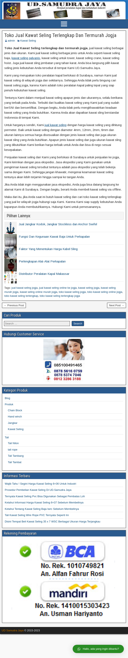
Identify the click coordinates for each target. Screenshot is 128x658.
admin (11, 40)
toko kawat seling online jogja (104, 291)
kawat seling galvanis (26, 58)
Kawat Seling (28, 40)
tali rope (12, 449)
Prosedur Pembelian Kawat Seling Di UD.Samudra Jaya (38, 489)
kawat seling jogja (89, 287)
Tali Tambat (14, 462)
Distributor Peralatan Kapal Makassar (44, 273)
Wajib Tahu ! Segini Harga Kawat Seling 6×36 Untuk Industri (40, 483)
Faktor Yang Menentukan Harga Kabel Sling (48, 249)
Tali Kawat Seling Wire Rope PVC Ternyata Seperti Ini (37, 515)
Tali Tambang (16, 455)
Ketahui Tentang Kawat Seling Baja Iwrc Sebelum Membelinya (42, 508)
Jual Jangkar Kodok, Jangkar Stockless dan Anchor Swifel (58, 224)
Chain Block (15, 410)
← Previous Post (14, 305)
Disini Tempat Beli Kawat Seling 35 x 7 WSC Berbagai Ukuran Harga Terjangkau (52, 521)
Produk (9, 404)
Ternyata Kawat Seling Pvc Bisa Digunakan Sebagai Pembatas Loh (45, 496)
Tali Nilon (13, 443)
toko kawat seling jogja (72, 291)
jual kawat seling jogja (25, 287)
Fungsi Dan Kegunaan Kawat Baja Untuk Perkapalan (54, 236)
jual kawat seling (55, 125)
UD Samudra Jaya (13, 630)
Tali (7, 437)
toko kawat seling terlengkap (21, 295)
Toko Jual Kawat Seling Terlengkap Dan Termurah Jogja (60, 35)
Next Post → (116, 305)
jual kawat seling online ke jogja (58, 287)
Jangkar (12, 422)
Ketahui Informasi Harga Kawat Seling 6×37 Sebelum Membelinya (44, 502)
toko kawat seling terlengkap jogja (60, 295)
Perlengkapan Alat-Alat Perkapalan (42, 261)
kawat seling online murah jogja (38, 291)
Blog (7, 398)
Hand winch (15, 416)
